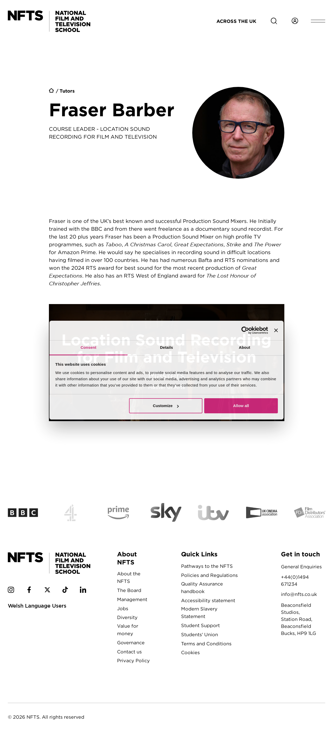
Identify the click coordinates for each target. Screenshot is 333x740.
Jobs (122, 608)
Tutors (67, 90)
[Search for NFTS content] (274, 21)
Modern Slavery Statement (199, 612)
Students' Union (199, 634)
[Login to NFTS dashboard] (295, 21)
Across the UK (236, 21)
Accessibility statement (208, 600)
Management (132, 599)
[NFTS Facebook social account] (29, 591)
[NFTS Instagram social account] (11, 591)
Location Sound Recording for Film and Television (166, 362)
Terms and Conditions (206, 643)
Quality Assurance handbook (202, 587)
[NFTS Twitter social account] (47, 591)
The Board (129, 590)
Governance (131, 642)
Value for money (127, 629)
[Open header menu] (318, 21)
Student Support (200, 625)
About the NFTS (128, 577)
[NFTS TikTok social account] (65, 591)
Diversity (127, 617)
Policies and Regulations (209, 575)
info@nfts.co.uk (299, 594)
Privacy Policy (133, 660)
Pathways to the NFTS (207, 566)
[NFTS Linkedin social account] (83, 591)
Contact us (129, 651)
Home (51, 91)
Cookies (190, 652)
